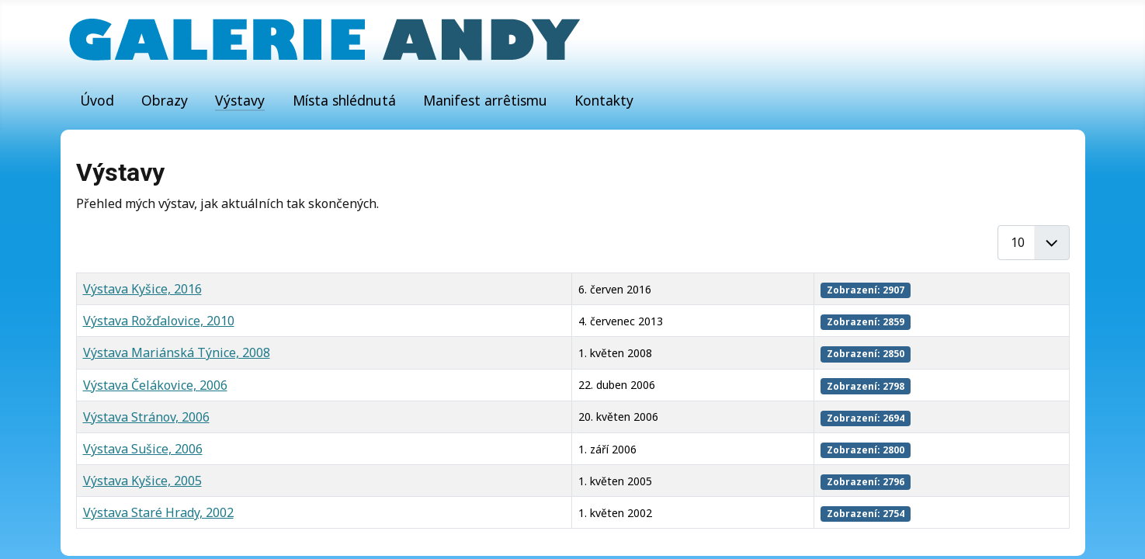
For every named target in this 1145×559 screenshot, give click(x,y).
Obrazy (164, 100)
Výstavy (240, 100)
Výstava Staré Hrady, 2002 (158, 512)
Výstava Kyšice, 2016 (142, 288)
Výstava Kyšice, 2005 (142, 480)
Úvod (97, 100)
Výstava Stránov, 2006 (146, 416)
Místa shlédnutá (344, 100)
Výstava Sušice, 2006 (143, 448)
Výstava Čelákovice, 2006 (155, 385)
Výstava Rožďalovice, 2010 (158, 320)
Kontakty (603, 100)
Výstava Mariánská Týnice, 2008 (176, 352)
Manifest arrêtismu (485, 100)
